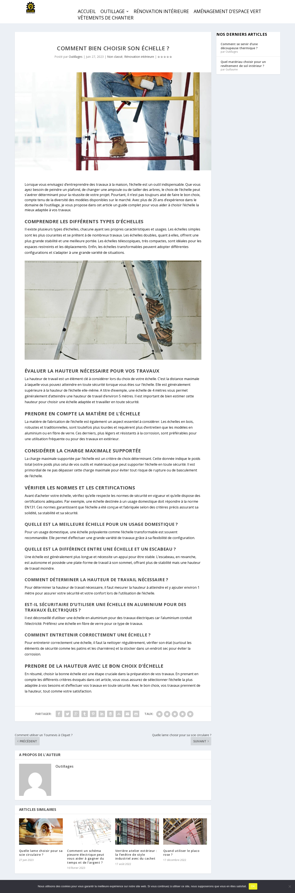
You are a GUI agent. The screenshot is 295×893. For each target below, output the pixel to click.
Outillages (75, 57)
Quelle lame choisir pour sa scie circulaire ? (41, 853)
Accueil (87, 12)
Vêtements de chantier (105, 18)
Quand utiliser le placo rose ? (181, 853)
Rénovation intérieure (161, 12)
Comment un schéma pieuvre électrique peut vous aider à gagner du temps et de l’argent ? (85, 857)
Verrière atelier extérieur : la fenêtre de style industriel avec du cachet (136, 854)
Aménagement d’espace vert (227, 12)
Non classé (115, 57)
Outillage (112, 12)
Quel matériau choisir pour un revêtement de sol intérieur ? (243, 64)
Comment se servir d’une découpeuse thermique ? (239, 46)
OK (253, 886)
